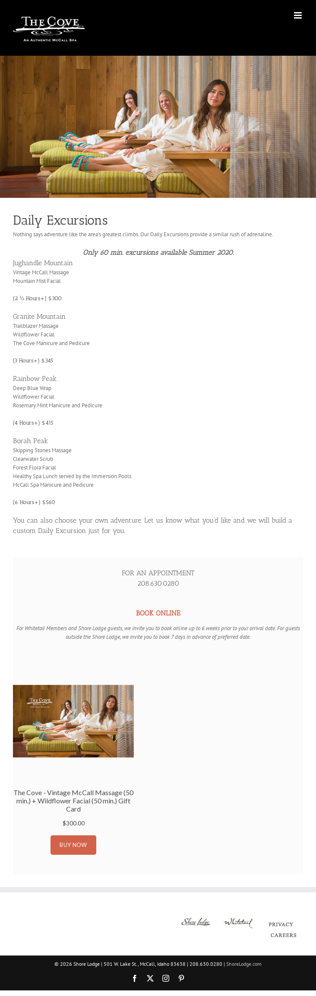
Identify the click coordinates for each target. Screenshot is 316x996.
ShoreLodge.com (244, 964)
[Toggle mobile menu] (298, 15)
